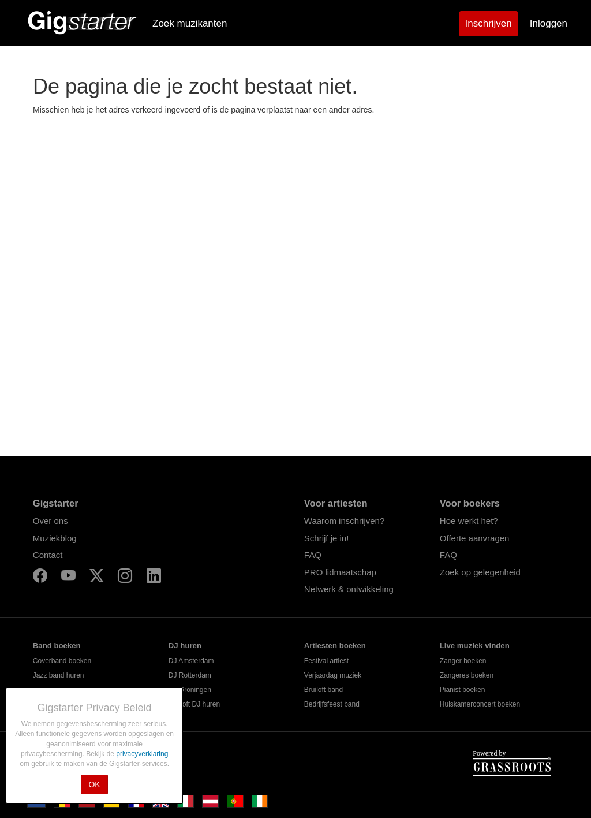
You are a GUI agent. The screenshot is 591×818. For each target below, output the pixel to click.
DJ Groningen (190, 690)
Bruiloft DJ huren (194, 704)
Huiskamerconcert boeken (480, 704)
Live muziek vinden (475, 645)
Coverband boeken (62, 661)
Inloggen (548, 23)
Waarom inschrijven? (344, 521)
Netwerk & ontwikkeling (349, 589)
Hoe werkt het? (469, 521)
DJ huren (185, 645)
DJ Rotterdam (190, 675)
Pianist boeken (462, 690)
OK (94, 784)
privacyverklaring (142, 754)
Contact (48, 555)
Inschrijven (488, 23)
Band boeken (57, 645)
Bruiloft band (323, 690)
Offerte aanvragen (475, 538)
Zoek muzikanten (189, 23)
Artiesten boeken (335, 645)
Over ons (50, 521)
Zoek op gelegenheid (480, 572)
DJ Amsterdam (191, 661)
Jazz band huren (58, 675)
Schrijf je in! (326, 538)
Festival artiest (326, 661)
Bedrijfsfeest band (332, 704)
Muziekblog (55, 538)
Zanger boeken (463, 661)
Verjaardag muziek (332, 675)
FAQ (312, 555)
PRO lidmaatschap (340, 572)
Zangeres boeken (466, 675)
